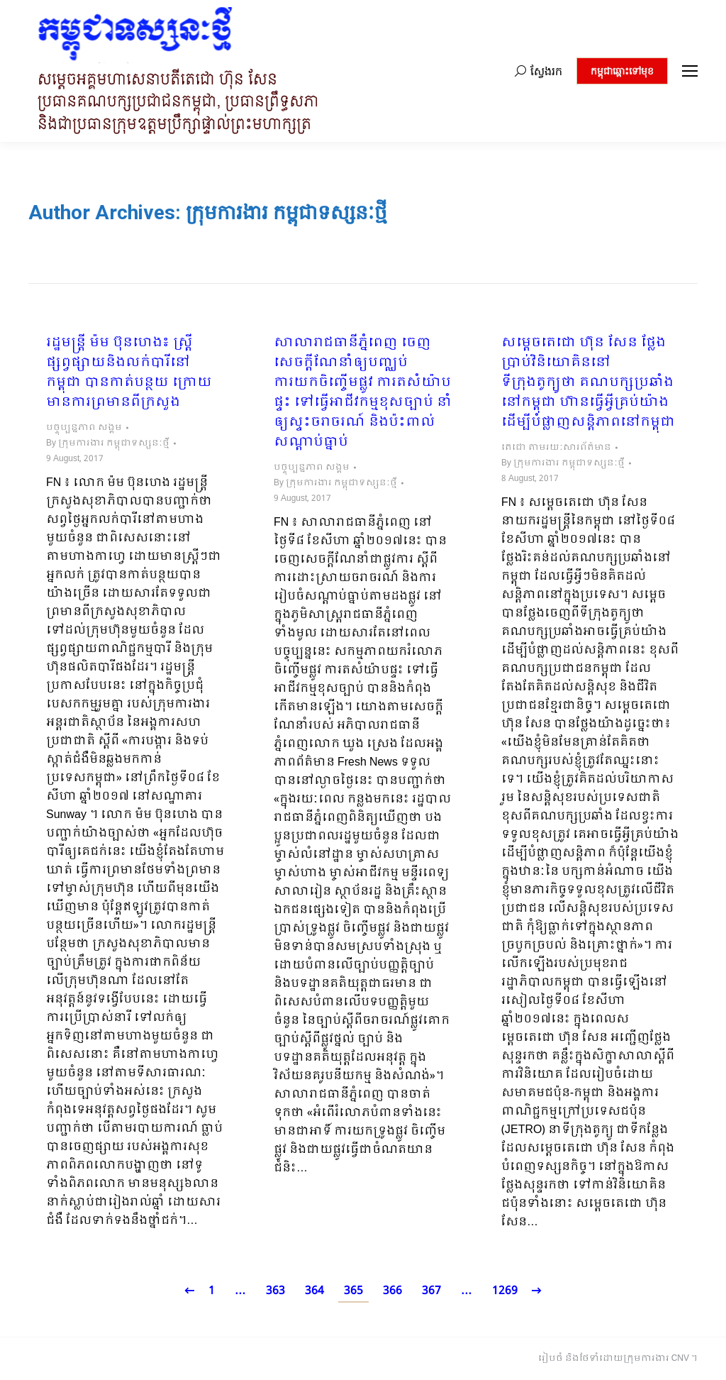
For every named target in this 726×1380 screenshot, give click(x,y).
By (107, 443)
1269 (505, 1291)
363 (275, 1291)
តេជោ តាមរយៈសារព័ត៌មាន (556, 448)
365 (353, 1291)
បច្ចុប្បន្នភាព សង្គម (84, 428)
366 (392, 1291)
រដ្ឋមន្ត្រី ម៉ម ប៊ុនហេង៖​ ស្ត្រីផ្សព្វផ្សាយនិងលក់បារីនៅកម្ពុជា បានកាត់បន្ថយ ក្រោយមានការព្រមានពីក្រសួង (129, 373)
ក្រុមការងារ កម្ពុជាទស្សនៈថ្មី (286, 212)
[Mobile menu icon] (690, 71)
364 (314, 1291)
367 (431, 1291)
